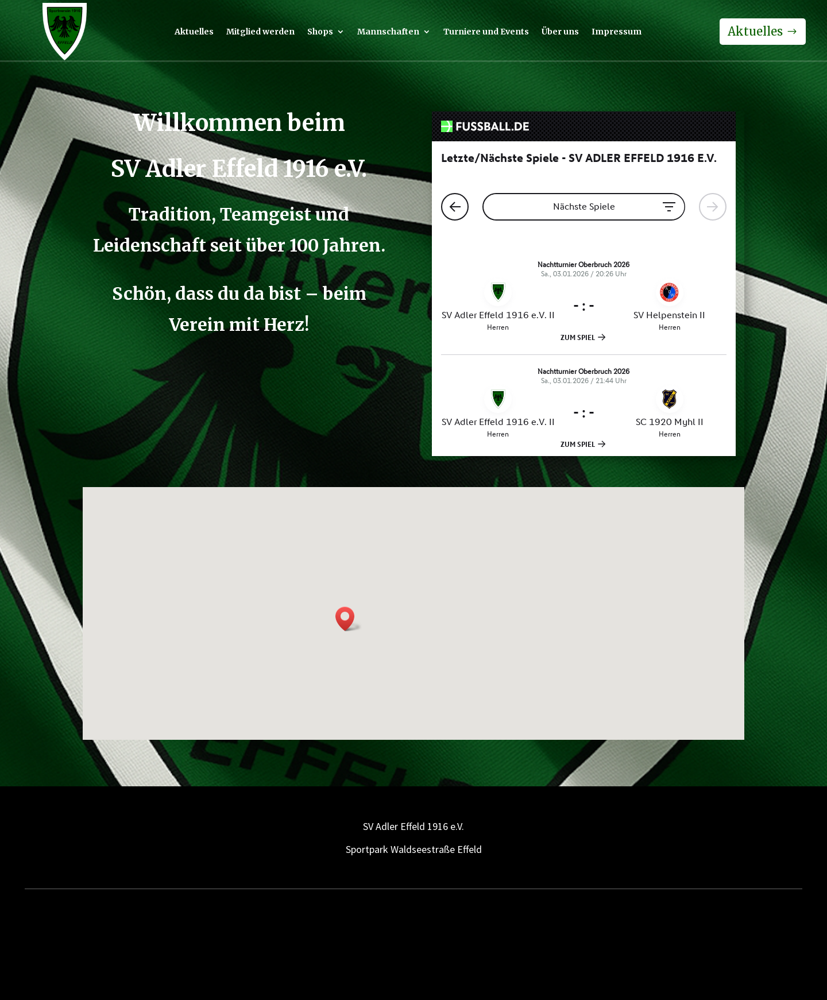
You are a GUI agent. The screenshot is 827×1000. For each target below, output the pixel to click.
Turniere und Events (486, 32)
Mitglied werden (260, 32)
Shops (320, 32)
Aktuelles (194, 32)
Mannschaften (388, 32)
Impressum (616, 32)
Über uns (560, 32)
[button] (348, 619)
